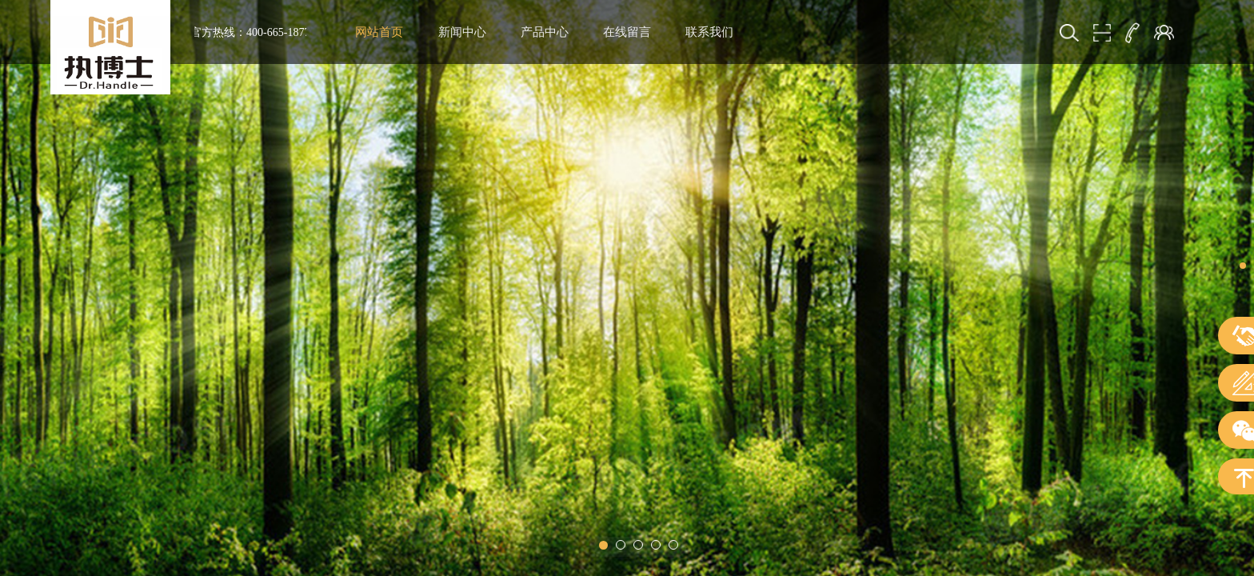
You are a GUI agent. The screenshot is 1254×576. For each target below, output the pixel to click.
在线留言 (627, 32)
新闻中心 (462, 32)
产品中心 (545, 32)
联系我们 (709, 32)
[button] (603, 545)
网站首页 (379, 32)
